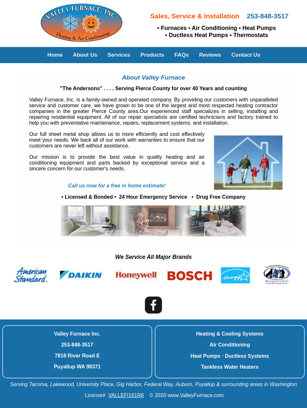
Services (118, 55)
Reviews (210, 55)
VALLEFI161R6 (126, 395)
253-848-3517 (268, 16)
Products (152, 55)
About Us (85, 55)
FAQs (181, 55)
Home (55, 55)
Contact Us (246, 55)
